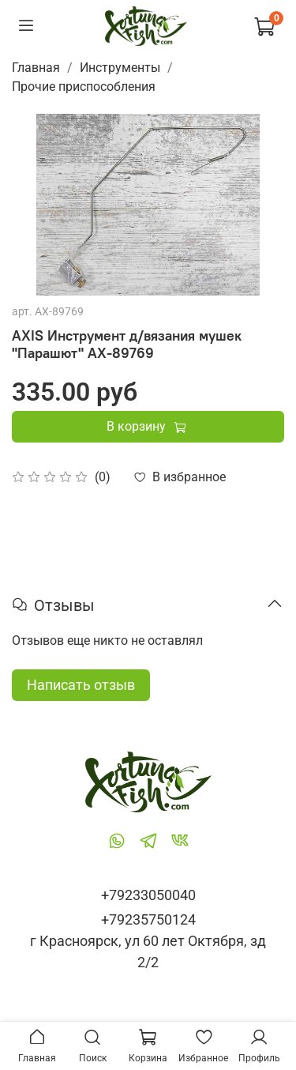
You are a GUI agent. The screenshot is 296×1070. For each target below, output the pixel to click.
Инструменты (120, 67)
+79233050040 (148, 895)
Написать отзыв (81, 684)
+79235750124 (148, 919)
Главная (36, 67)
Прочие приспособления (83, 86)
